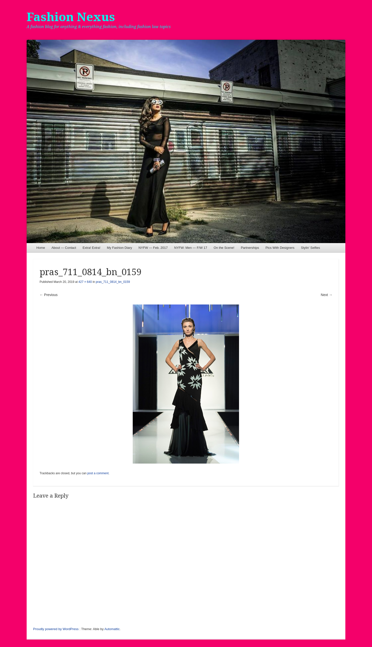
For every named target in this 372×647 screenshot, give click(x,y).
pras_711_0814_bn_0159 (113, 282)
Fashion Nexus (71, 17)
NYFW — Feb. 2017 (153, 248)
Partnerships (250, 248)
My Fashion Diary (119, 248)
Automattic (112, 629)
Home (40, 248)
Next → (326, 295)
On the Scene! (224, 248)
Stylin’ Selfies (310, 248)
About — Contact (64, 248)
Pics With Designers (279, 248)
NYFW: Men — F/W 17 (190, 248)
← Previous (49, 295)
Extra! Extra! (92, 248)
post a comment (98, 473)
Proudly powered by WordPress (56, 629)
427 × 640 (85, 282)
